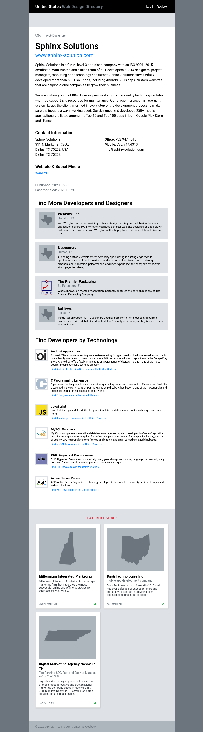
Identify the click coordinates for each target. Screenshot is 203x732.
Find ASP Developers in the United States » (75, 489)
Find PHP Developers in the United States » (75, 467)
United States (69, 6)
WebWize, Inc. (69, 214)
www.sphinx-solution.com (64, 55)
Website (41, 173)
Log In (150, 6)
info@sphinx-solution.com (124, 150)
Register (162, 6)
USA (38, 35)
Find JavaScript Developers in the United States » (78, 418)
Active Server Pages (65, 478)
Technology (63, 726)
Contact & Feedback (84, 726)
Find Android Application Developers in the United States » (83, 369)
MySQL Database (63, 429)
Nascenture (67, 247)
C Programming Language (69, 380)
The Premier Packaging (77, 281)
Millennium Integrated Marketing (65, 576)
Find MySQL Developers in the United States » (76, 444)
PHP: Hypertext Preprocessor (72, 455)
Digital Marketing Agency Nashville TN (67, 666)
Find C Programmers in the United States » (75, 395)
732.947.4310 (126, 139)
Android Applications (66, 351)
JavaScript (58, 406)
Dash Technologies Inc (125, 576)
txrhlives (65, 308)
